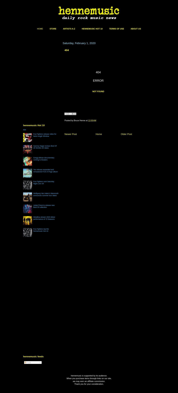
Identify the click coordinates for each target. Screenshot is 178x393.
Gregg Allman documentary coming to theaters (43, 159)
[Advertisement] (41, 65)
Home (99, 134)
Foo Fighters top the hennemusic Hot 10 (41, 230)
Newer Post (71, 134)
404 (67, 50)
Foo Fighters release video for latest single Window (44, 135)
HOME (40, 29)
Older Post (126, 134)
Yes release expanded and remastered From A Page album (45, 171)
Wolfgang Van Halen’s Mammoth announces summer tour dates (45, 194)
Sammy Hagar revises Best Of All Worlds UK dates (45, 147)
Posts (28, 363)
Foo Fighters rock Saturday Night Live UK (43, 183)
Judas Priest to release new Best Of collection (44, 206)
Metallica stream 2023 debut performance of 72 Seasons (44, 218)
